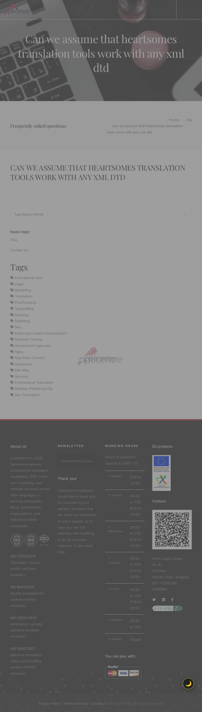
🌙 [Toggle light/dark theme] (188, 683)
